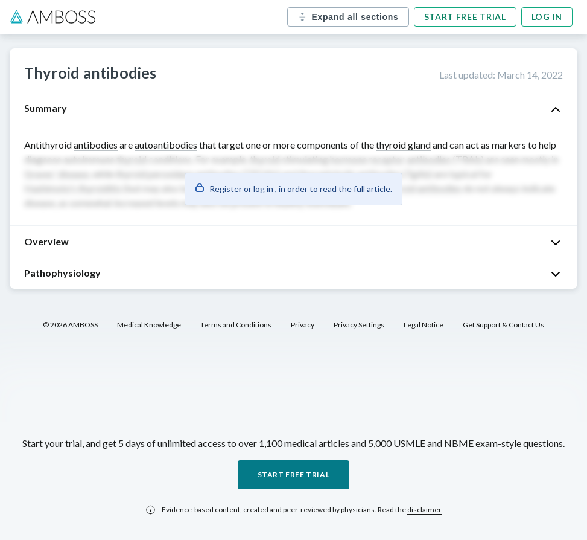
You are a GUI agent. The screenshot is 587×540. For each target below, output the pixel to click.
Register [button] (225, 189)
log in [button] (263, 189)
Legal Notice (423, 324)
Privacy (302, 324)
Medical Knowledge (149, 324)
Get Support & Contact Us (503, 324)
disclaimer (424, 509)
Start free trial (465, 16)
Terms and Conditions (235, 324)
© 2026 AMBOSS (70, 324)
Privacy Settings (359, 324)
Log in (546, 16)
